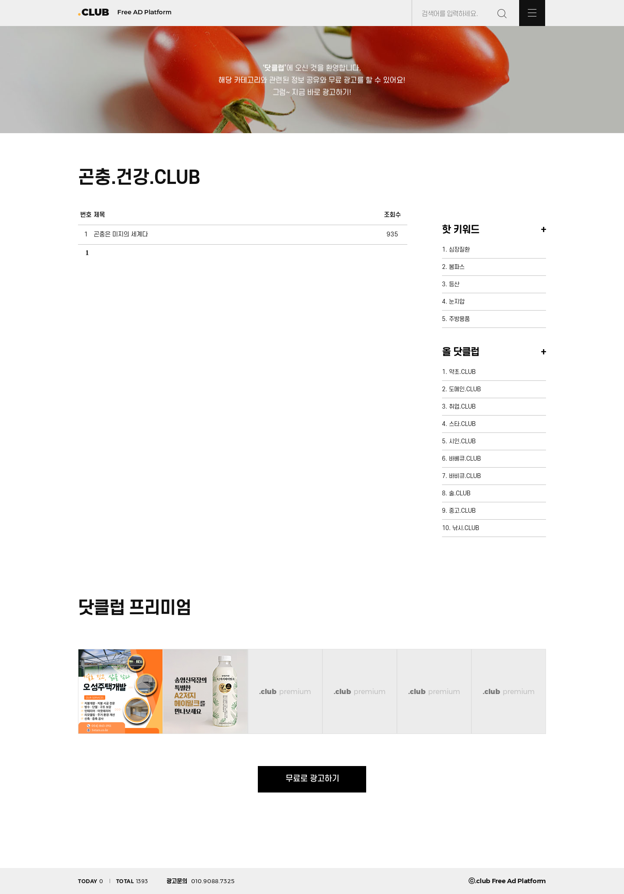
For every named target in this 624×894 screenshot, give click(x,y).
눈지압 (457, 301)
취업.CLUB (462, 406)
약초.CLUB (462, 372)
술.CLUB (460, 493)
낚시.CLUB (465, 528)
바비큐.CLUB (465, 476)
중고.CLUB (462, 511)
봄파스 (457, 267)
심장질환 (459, 249)
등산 (454, 284)
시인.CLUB (462, 441)
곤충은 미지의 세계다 (121, 234)
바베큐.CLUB (465, 458)
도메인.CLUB (465, 389)
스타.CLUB (462, 424)
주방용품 (459, 319)
